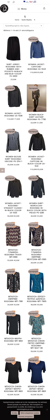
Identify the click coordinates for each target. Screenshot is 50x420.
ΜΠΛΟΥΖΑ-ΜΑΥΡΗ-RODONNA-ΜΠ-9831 (13, 339)
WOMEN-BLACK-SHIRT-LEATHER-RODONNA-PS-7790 (36, 117)
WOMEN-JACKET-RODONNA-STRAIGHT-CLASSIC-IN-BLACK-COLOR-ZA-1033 (13, 208)
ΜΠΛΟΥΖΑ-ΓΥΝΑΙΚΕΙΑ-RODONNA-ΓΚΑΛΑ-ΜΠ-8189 (13, 253)
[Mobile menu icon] (22, 9)
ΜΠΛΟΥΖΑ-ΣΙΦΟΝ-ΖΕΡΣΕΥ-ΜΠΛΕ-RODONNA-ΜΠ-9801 (36, 389)
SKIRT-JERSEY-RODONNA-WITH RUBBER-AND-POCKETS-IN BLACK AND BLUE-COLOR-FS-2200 (13, 70)
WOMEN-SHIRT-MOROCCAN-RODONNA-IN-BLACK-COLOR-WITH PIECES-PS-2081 (36, 208)
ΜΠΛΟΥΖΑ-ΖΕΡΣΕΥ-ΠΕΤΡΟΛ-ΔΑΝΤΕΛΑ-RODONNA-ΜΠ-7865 (36, 299)
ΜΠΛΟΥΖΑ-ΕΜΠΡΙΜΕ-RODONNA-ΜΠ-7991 (13, 299)
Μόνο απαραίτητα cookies (30, 413)
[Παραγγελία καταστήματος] (23, 26)
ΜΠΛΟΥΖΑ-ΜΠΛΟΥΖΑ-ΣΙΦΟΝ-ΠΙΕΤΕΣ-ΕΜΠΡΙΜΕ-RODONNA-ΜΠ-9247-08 (37, 343)
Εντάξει (14, 413)
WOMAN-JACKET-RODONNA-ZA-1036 (13, 114)
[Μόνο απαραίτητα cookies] (47, 409)
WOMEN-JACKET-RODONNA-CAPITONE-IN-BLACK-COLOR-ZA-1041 (37, 161)
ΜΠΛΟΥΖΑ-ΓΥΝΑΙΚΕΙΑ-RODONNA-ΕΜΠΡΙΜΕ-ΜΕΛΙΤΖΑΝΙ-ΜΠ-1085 (36, 255)
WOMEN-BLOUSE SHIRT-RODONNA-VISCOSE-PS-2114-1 (13, 159)
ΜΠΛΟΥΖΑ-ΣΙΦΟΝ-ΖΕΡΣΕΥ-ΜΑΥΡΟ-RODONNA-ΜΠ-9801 (13, 389)
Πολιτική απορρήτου (25, 416)
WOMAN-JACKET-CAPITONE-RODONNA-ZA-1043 (37, 66)
